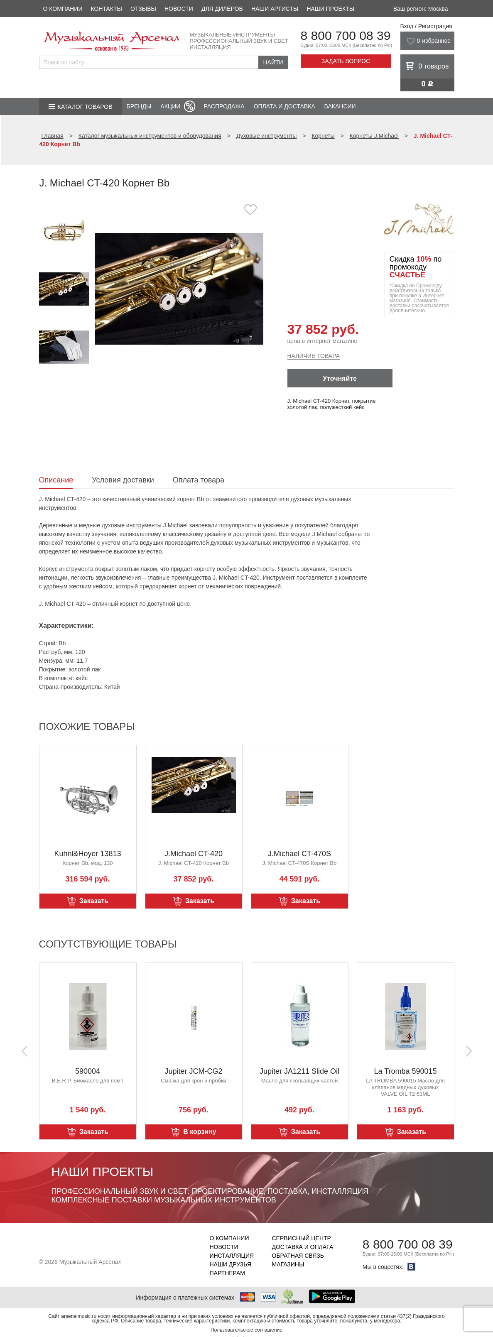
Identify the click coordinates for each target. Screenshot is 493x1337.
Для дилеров (222, 8)
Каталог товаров (85, 106)
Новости (178, 8)
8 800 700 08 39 (346, 35)
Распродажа (224, 106)
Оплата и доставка (284, 106)
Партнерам (227, 1273)
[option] (179, 288)
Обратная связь (298, 1255)
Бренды (139, 106)
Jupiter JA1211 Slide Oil (299, 1071)
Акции (170, 106)
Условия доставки (123, 480)
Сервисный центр (301, 1238)
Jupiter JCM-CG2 (193, 1071)
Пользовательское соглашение (246, 1330)
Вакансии (340, 106)
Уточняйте (340, 378)
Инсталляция (232, 1255)
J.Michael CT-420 (193, 854)
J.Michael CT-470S (299, 854)
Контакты (106, 8)
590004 (87, 1071)
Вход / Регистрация (426, 26)
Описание (56, 480)
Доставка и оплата (303, 1247)
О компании (63, 8)
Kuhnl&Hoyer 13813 (87, 854)
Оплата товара (198, 480)
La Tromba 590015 (405, 1071)
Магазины (288, 1264)
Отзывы (143, 8)
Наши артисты (274, 8)
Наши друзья (230, 1264)
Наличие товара (313, 356)
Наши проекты (330, 8)
